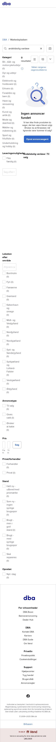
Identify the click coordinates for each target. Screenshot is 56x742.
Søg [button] (17, 444)
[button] (50, 48)
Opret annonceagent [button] (37, 139)
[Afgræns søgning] (9, 267)
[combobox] (23, 48)
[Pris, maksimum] (8, 444)
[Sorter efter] (51, 59)
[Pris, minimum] (3, 444)
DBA (4, 39)
